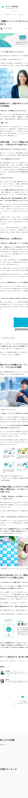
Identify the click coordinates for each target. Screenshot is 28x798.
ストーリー (21, 14)
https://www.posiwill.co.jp (10, 8)
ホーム (2, 14)
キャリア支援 (22, 701)
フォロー (14, 11)
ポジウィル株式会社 (12, 6)
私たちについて (8, 14)
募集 (26, 14)
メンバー (15, 14)
